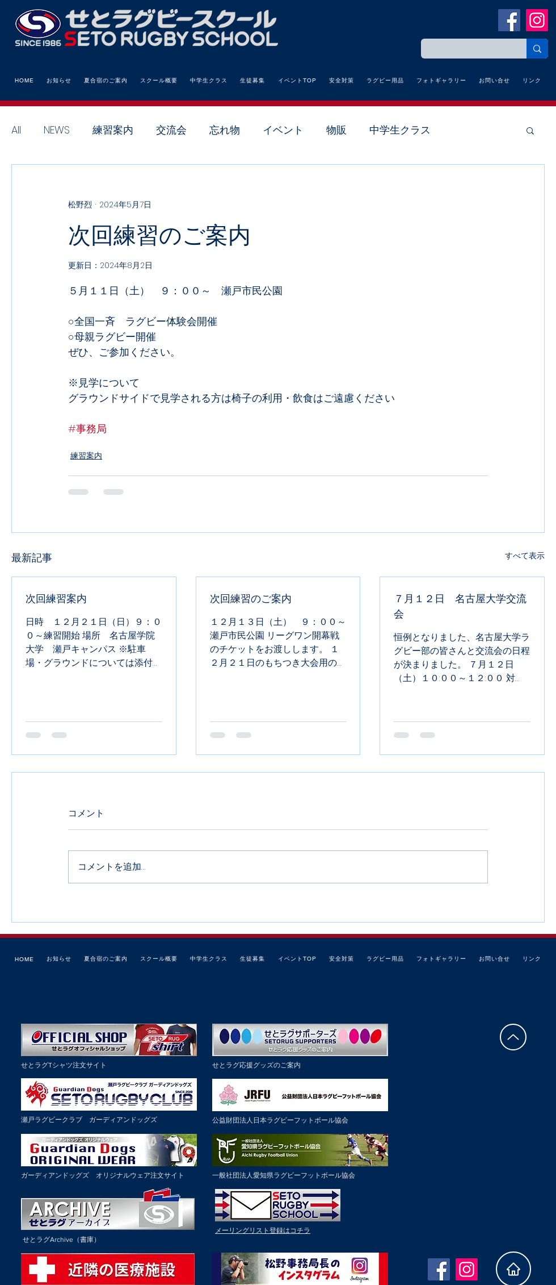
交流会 (171, 130)
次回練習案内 (56, 598)
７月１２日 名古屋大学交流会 (460, 606)
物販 (336, 130)
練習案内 (112, 130)
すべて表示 (525, 555)
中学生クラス (400, 130)
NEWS (57, 130)
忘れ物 (224, 130)
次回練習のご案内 (251, 598)
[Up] (513, 1037)
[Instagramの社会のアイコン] (537, 20)
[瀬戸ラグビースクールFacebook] (509, 20)
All (16, 130)
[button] (530, 130)
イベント (283, 130)
